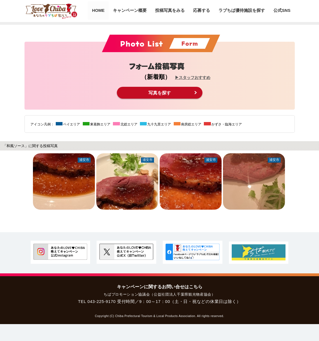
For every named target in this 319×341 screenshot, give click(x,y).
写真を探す (159, 92)
